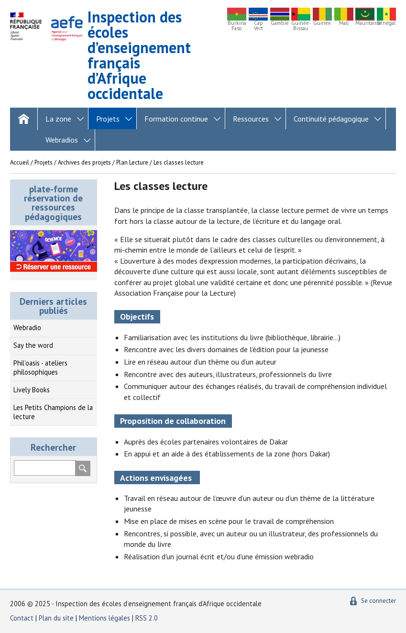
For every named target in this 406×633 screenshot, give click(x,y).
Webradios (61, 139)
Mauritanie (364, 23)
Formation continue (176, 118)
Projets (108, 118)
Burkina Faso (237, 26)
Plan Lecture (132, 162)
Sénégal (386, 23)
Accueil (19, 162)
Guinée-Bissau (300, 26)
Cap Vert (258, 26)
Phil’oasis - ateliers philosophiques (40, 367)
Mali (344, 23)
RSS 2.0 (146, 617)
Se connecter (378, 601)
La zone (58, 118)
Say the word (33, 345)
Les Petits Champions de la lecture (53, 412)
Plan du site (57, 617)
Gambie (280, 23)
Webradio (27, 327)
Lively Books (31, 389)
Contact (21, 617)
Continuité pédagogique (331, 118)
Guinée (322, 23)
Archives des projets (84, 162)
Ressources (251, 118)
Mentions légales (104, 617)
